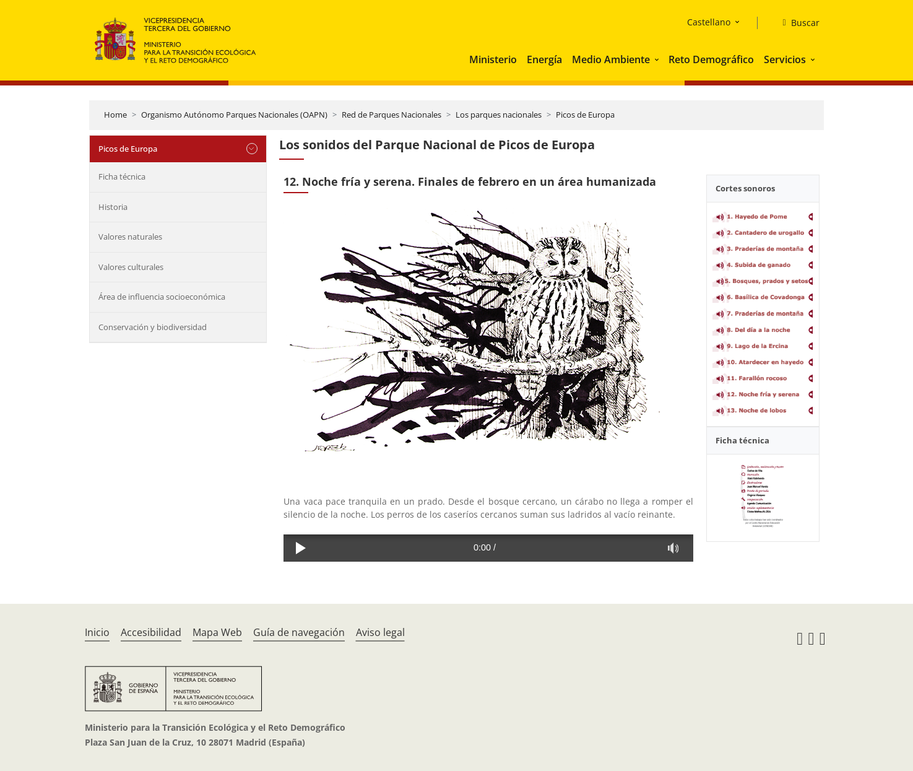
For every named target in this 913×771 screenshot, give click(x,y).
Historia (113, 206)
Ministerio (493, 59)
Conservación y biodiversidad (152, 327)
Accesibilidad (151, 632)
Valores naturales (130, 236)
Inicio (97, 632)
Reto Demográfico (711, 59)
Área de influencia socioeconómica (161, 296)
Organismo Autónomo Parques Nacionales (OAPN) (234, 114)
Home (115, 114)
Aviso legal (380, 632)
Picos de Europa (585, 114)
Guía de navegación (299, 632)
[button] (658, 59)
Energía (544, 59)
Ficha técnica (121, 176)
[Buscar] (795, 23)
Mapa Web (217, 632)
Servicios (785, 59)
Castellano (708, 22)
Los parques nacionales (499, 114)
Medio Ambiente (611, 59)
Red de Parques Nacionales (391, 114)
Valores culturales (130, 266)
